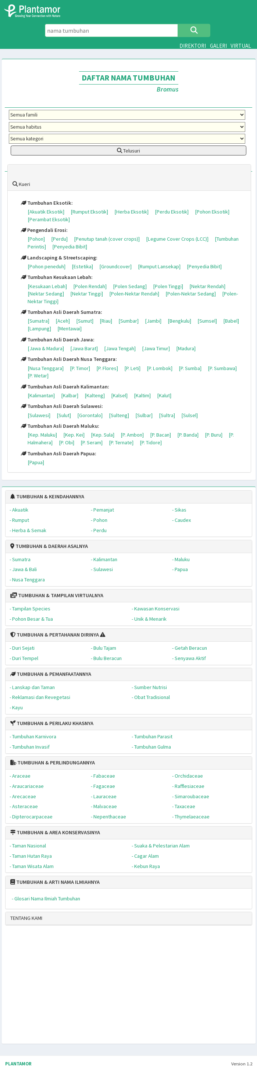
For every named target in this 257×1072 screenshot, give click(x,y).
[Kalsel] (119, 395)
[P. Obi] (66, 442)
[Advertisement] (119, 987)
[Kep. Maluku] (42, 434)
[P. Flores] (107, 368)
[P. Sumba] (190, 368)
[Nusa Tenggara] (46, 368)
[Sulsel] (189, 415)
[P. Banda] (188, 434)
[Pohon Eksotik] (212, 211)
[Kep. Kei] (74, 434)
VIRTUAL (241, 45)
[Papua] (36, 462)
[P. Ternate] (121, 442)
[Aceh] (63, 321)
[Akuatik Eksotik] (46, 211)
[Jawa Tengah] (120, 348)
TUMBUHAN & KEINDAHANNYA (47, 496)
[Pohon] (36, 239)
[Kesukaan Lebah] (47, 286)
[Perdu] (59, 239)
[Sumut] (84, 321)
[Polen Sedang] (130, 286)
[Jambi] (153, 321)
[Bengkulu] (179, 321)
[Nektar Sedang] (46, 293)
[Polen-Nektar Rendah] (134, 293)
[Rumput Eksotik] (89, 211)
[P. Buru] (213, 434)
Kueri (21, 184)
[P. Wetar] (38, 375)
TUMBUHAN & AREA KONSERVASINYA (55, 832)
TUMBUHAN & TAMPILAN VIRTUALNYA (56, 595)
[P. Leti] (132, 368)
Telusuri (128, 150)
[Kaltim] (142, 395)
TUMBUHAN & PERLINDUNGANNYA (52, 762)
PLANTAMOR (18, 1063)
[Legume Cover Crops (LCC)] (177, 239)
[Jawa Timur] (156, 348)
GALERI (218, 45)
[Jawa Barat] (84, 348)
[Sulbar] (144, 415)
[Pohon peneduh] (46, 266)
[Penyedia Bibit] (69, 246)
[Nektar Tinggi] (86, 293)
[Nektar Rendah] (207, 286)
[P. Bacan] (160, 434)
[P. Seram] (92, 442)
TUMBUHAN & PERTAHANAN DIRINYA (54, 634)
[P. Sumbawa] (222, 368)
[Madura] (186, 348)
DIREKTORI (192, 45)
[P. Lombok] (159, 368)
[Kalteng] (95, 395)
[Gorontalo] (90, 415)
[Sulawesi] (39, 415)
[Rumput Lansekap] (159, 266)
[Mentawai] (69, 328)
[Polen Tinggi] (168, 286)
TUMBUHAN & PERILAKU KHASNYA (51, 723)
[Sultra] (167, 415)
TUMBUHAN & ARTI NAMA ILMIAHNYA (55, 882)
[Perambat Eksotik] (49, 219)
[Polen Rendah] (90, 286)
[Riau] (106, 321)
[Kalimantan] (41, 395)
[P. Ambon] (132, 434)
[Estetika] (82, 266)
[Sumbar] (128, 321)
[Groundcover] (115, 266)
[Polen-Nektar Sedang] (190, 293)
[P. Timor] (80, 368)
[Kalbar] (69, 395)
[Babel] (231, 321)
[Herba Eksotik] (131, 211)
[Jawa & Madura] (46, 348)
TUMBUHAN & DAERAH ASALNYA (49, 546)
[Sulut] (64, 415)
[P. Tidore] (151, 442)
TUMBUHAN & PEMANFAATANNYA (50, 674)
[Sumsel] (207, 321)
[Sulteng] (119, 415)
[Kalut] (164, 395)
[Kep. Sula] (102, 434)
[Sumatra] (38, 321)
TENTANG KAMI (26, 918)
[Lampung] (39, 328)
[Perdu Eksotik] (172, 211)
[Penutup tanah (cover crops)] (107, 239)
